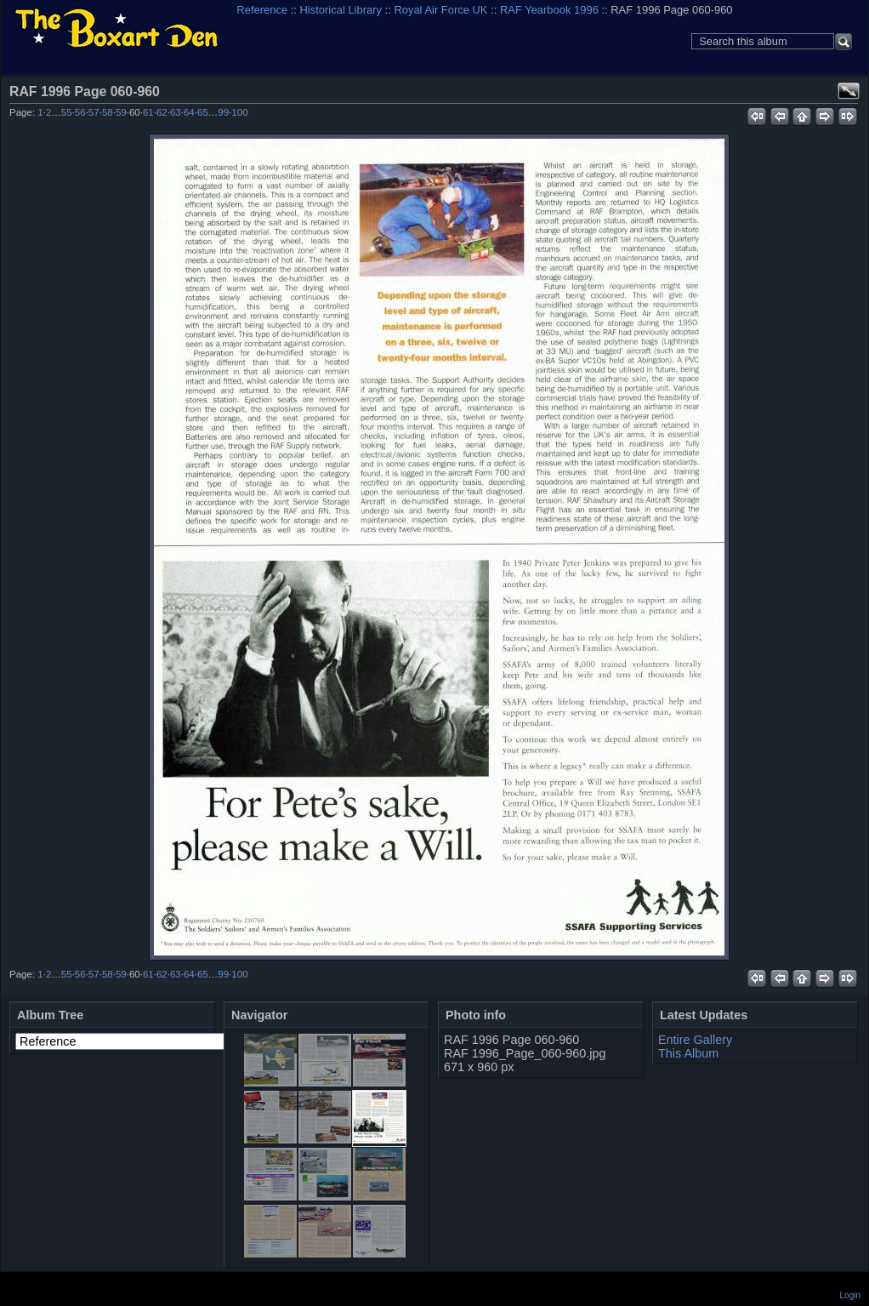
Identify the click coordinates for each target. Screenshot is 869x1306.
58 (107, 112)
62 (162, 112)
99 (223, 112)
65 (202, 112)
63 (175, 112)
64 (189, 112)
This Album (688, 1053)
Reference (261, 9)
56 (80, 112)
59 (121, 112)
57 (93, 112)
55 (66, 112)
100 (239, 112)
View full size (849, 91)
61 (148, 112)
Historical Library (341, 9)
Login (850, 1295)
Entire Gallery (695, 1040)
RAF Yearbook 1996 (549, 9)
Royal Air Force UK (440, 9)
